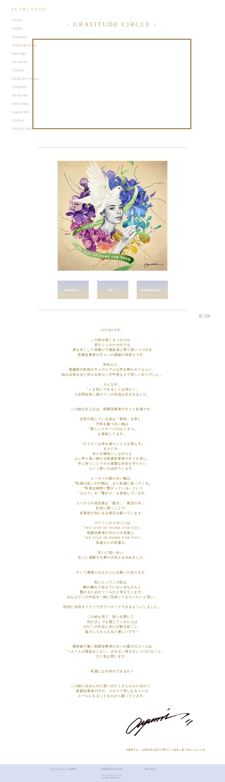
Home (16, 20)
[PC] (112, 290)
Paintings (19, 54)
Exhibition (19, 87)
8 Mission (19, 37)
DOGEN (18, 70)
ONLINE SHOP (23, 129)
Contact (18, 120)
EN (207, 315)
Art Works (19, 62)
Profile (17, 29)
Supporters (20, 112)
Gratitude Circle (24, 45)
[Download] (152, 290)
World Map (20, 104)
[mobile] (73, 290)
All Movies (19, 95)
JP (201, 315)
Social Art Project (25, 79)
